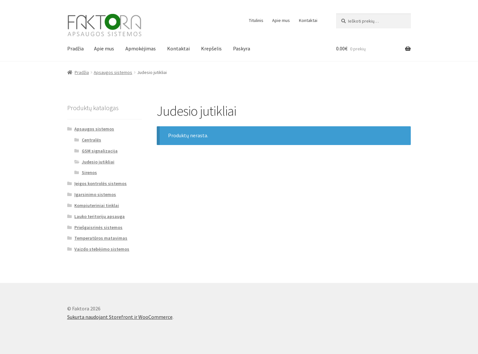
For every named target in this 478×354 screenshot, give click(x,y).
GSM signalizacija (100, 151)
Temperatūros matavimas (100, 238)
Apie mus (281, 20)
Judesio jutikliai (98, 162)
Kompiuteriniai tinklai (96, 205)
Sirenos (89, 172)
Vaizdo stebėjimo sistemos (101, 249)
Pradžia (75, 48)
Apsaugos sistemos (113, 72)
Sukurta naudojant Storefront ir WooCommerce (120, 317)
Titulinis (256, 20)
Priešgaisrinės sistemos (98, 227)
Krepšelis (211, 48)
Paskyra (241, 48)
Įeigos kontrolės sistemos (100, 183)
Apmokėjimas (140, 48)
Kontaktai (308, 20)
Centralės (91, 140)
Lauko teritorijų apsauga (99, 216)
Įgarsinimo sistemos (95, 194)
